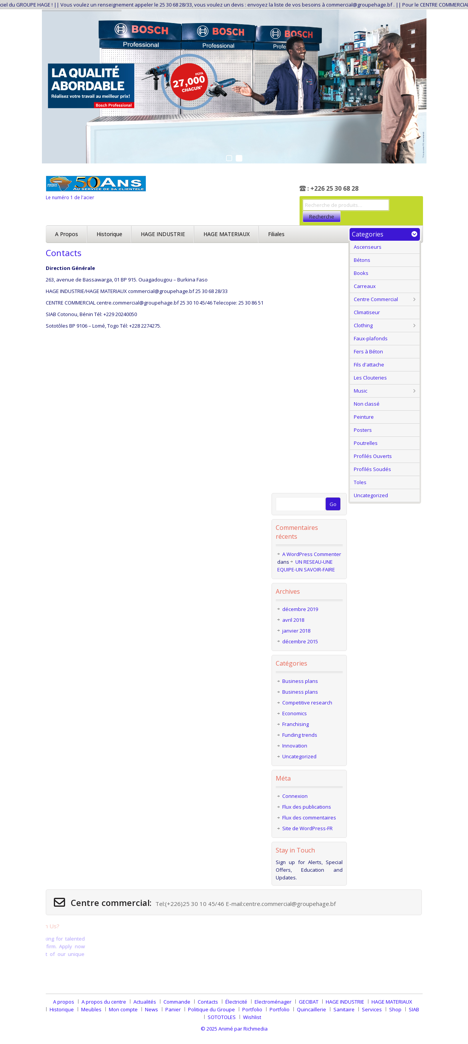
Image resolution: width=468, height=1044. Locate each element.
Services (372, 1009)
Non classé (367, 403)
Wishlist (252, 1017)
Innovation (294, 745)
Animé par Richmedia (243, 1028)
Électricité (236, 1001)
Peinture (364, 416)
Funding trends (299, 734)
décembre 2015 (300, 641)
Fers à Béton (368, 351)
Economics (294, 713)
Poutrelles (366, 443)
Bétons (362, 259)
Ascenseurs (367, 246)
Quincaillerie (311, 1009)
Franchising (295, 724)
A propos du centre (104, 1001)
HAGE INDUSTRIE (163, 234)
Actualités (144, 1001)
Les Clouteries (370, 377)
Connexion (295, 796)
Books (361, 273)
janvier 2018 (296, 630)
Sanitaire (344, 1009)
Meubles (91, 1009)
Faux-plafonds (371, 338)
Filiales (276, 234)
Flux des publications (306, 806)
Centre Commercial (376, 299)
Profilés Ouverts (373, 456)
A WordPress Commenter (311, 554)
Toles (360, 482)
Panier (173, 1009)
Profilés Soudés (372, 469)
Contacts (208, 1001)
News (151, 1009)
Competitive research (307, 702)
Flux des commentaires (309, 817)
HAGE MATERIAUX (226, 234)
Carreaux (365, 286)
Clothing (363, 325)
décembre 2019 (300, 609)
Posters (363, 429)
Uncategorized (371, 495)
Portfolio (252, 1009)
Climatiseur (367, 312)
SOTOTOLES (222, 1017)
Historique (109, 234)
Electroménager (273, 1001)
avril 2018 (293, 619)
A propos (66, 234)
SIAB (414, 1009)
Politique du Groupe (211, 1009)
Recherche (321, 216)
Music (360, 390)
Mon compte (123, 1009)
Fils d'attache (369, 364)
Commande (176, 1001)
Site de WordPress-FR (307, 828)
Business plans (300, 681)
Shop (395, 1009)
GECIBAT (308, 1001)
